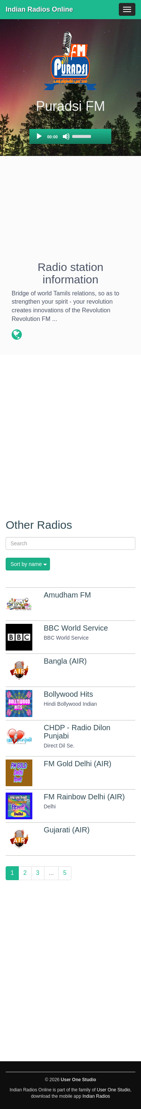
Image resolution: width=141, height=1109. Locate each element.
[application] (70, 136)
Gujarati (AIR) (66, 830)
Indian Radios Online (39, 9)
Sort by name (26, 564)
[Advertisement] (70, 211)
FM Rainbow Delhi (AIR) (84, 797)
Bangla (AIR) (65, 661)
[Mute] (66, 136)
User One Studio (113, 1089)
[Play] (39, 136)
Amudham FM (67, 595)
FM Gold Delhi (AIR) (77, 764)
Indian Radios (96, 1096)
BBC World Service (76, 628)
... (51, 873)
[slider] (82, 135)
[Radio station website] (17, 336)
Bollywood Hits (68, 694)
